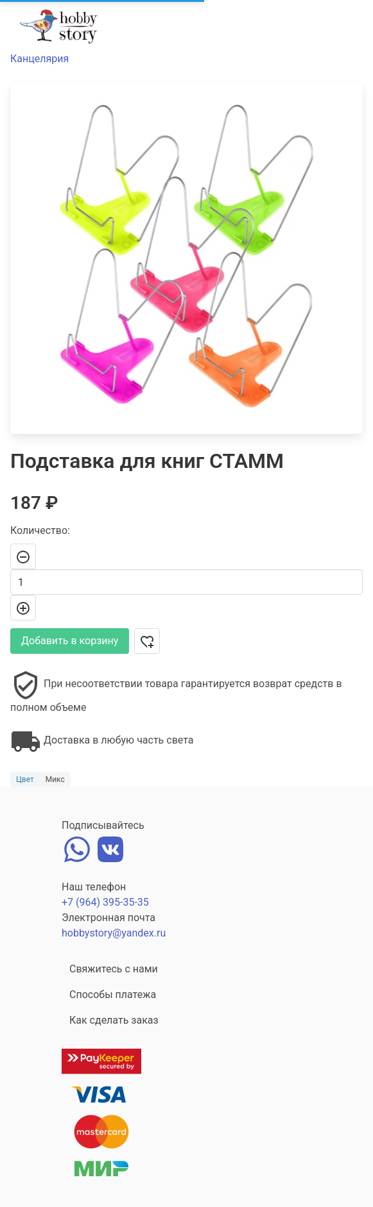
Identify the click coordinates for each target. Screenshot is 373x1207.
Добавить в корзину (69, 641)
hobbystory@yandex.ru (114, 933)
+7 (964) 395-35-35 (105, 902)
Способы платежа (112, 994)
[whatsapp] (77, 848)
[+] (23, 607)
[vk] (110, 848)
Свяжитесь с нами (113, 969)
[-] (23, 556)
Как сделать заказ (114, 1020)
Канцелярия (39, 59)
